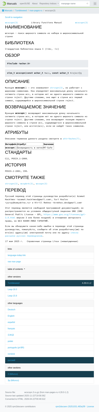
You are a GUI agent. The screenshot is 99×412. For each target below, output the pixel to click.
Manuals (7, 10)
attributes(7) (71, 138)
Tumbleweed (21, 10)
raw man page (14, 261)
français (11, 328)
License (90, 406)
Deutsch (11, 309)
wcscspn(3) (11, 22)
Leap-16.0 (12, 289)
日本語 (11, 335)
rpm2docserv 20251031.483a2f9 (70, 406)
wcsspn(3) (41, 183)
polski (10, 341)
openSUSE (25, 3)
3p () (13, 380)
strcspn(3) (56, 87)
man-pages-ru (36, 10)
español (11, 322)
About (35, 3)
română (11, 354)
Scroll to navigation (13, 17)
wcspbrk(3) (26, 183)
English (11, 316)
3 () (13, 374)
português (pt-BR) (16, 347)
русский (11, 360)
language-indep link (17, 255)
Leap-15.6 (12, 296)
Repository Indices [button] (48, 3)
